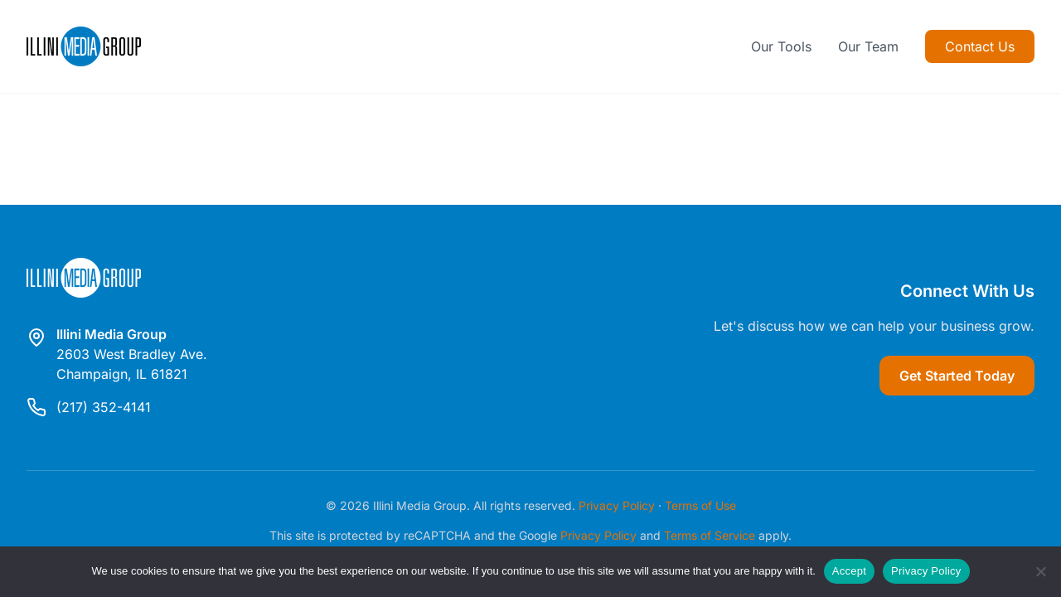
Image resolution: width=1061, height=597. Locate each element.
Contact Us (980, 46)
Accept (849, 571)
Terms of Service (709, 535)
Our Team (868, 46)
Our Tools (781, 46)
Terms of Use (700, 505)
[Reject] (1040, 571)
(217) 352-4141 (103, 407)
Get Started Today (957, 375)
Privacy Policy (617, 505)
